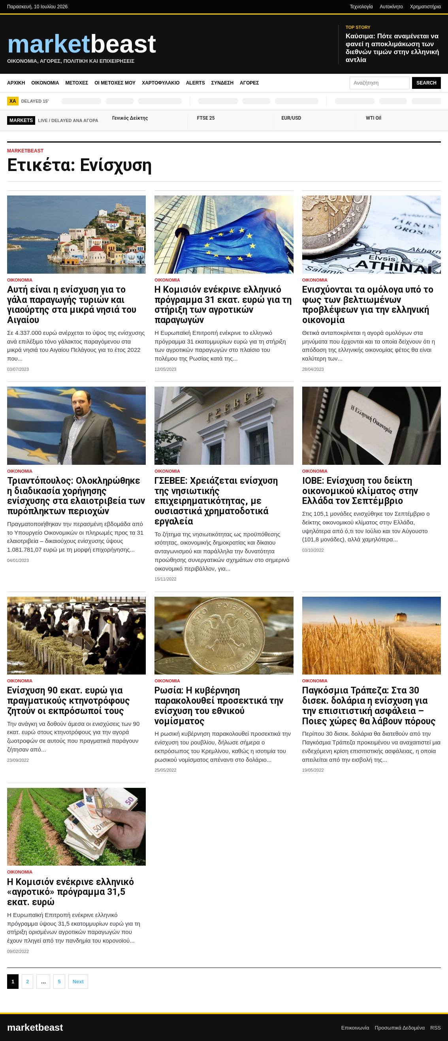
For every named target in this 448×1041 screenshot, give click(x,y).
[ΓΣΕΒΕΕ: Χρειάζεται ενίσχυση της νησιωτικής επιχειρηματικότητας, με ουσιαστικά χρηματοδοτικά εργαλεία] (223, 426)
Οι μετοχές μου (115, 83)
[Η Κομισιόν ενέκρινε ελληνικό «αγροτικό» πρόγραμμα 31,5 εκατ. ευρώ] (76, 827)
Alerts (195, 83)
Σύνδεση (222, 83)
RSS (435, 1028)
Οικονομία (45, 83)
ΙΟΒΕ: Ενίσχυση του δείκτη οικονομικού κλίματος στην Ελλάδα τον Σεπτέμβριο (360, 491)
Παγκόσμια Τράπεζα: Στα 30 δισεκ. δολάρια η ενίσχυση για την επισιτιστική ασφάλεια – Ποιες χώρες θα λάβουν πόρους (369, 705)
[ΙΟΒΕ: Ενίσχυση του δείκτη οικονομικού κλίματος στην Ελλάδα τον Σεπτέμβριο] (371, 426)
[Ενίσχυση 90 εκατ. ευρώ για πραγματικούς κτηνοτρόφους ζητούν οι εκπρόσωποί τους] (76, 636)
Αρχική (16, 83)
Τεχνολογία (361, 6)
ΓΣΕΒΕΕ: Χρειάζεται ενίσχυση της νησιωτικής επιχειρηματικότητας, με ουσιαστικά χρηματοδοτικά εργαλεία (216, 501)
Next (78, 982)
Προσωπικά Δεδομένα (400, 1028)
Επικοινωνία (355, 1028)
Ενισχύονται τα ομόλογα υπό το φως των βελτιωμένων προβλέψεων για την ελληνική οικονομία (367, 304)
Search (426, 83)
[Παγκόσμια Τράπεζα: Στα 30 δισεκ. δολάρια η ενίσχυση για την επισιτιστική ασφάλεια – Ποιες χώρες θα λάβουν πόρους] (371, 636)
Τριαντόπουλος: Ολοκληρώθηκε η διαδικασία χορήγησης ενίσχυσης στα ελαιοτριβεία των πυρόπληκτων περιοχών (76, 496)
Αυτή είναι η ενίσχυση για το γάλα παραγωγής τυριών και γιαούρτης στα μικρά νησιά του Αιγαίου (71, 304)
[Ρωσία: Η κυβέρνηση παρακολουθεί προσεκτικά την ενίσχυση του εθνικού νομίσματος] (223, 636)
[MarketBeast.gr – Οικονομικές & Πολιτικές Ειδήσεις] (168, 48)
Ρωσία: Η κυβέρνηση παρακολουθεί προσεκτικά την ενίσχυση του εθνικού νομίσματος (218, 705)
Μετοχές (76, 83)
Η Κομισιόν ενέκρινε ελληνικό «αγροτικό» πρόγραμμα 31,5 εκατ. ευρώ (70, 892)
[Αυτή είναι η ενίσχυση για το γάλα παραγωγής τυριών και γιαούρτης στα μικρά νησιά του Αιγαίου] (76, 234)
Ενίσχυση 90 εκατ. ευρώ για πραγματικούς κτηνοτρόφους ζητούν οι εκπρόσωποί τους (68, 700)
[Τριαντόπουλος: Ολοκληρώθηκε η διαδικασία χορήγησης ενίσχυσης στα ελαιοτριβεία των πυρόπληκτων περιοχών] (76, 426)
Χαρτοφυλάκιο (161, 83)
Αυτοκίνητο (391, 6)
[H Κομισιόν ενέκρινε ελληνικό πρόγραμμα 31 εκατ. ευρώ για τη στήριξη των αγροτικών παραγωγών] (223, 234)
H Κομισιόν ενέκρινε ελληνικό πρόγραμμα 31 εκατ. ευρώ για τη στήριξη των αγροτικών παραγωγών (223, 304)
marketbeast (35, 1027)
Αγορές (249, 83)
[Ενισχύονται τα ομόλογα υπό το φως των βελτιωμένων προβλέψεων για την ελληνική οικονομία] (371, 234)
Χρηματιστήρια (425, 6)
